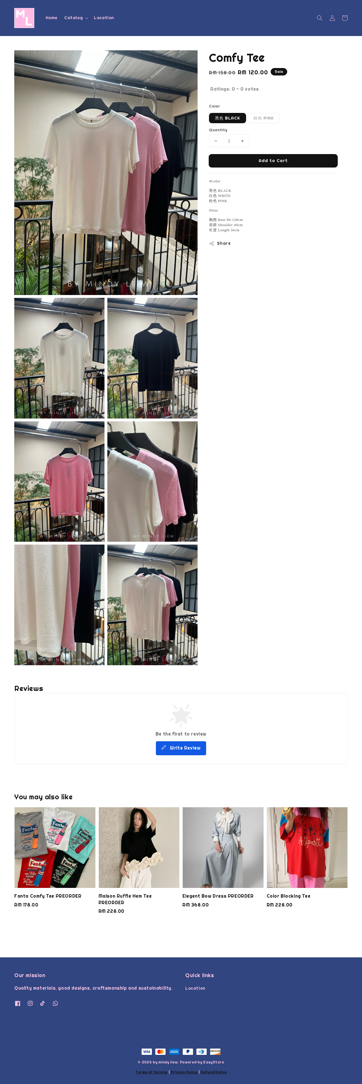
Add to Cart (273, 160)
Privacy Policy (184, 1072)
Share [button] (219, 243)
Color (214, 106)
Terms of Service (151, 1072)
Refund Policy (214, 1072)
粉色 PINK (264, 118)
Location (104, 17)
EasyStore (213, 1062)
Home (51, 17)
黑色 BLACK (227, 118)
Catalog (73, 17)
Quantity (218, 129)
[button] (319, 18)
